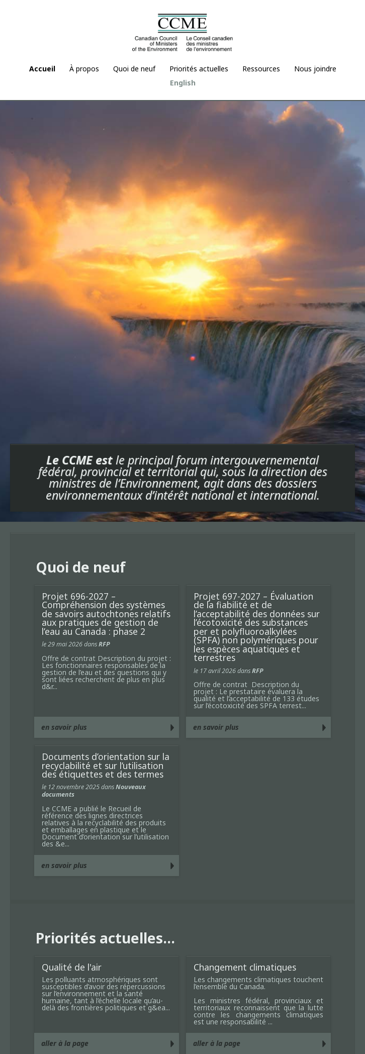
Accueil (42, 68)
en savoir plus (64, 727)
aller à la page (64, 1043)
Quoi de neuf (134, 68)
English (183, 82)
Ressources (261, 68)
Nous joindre (315, 68)
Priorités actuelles (198, 68)
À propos (84, 68)
